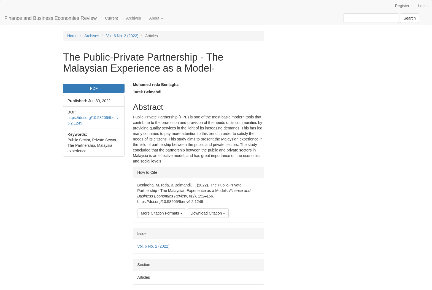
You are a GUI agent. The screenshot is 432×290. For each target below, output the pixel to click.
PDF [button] (94, 88)
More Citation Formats (161, 213)
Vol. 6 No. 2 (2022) (122, 36)
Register (402, 6)
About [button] (156, 18)
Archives (133, 18)
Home (72, 36)
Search (410, 18)
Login (423, 6)
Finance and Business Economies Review (50, 18)
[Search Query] (371, 18)
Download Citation (208, 213)
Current (111, 18)
